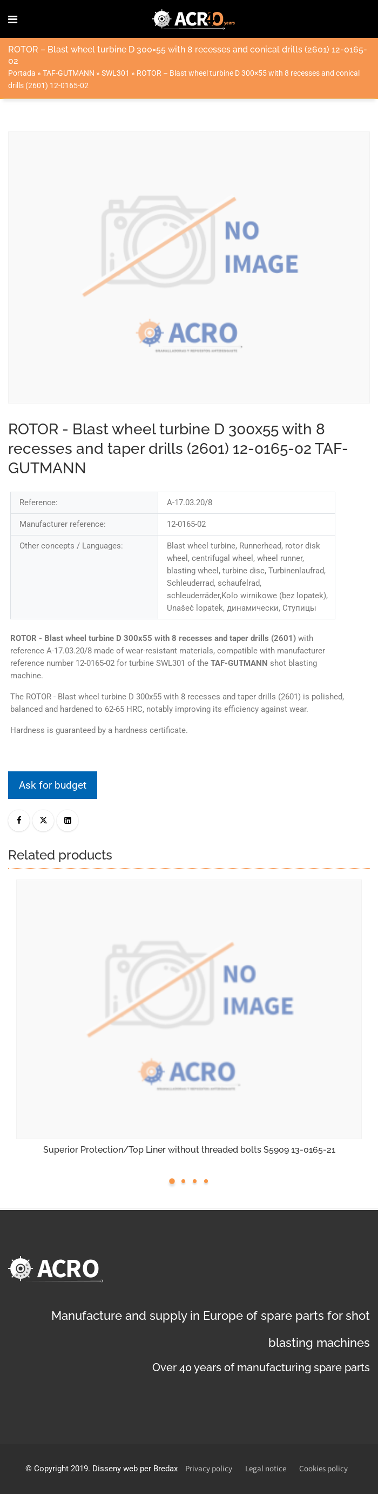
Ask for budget (52, 785)
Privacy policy (208, 1469)
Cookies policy (323, 1469)
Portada (22, 73)
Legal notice (265, 1469)
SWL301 (116, 73)
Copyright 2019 (61, 1468)
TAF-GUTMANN (68, 73)
